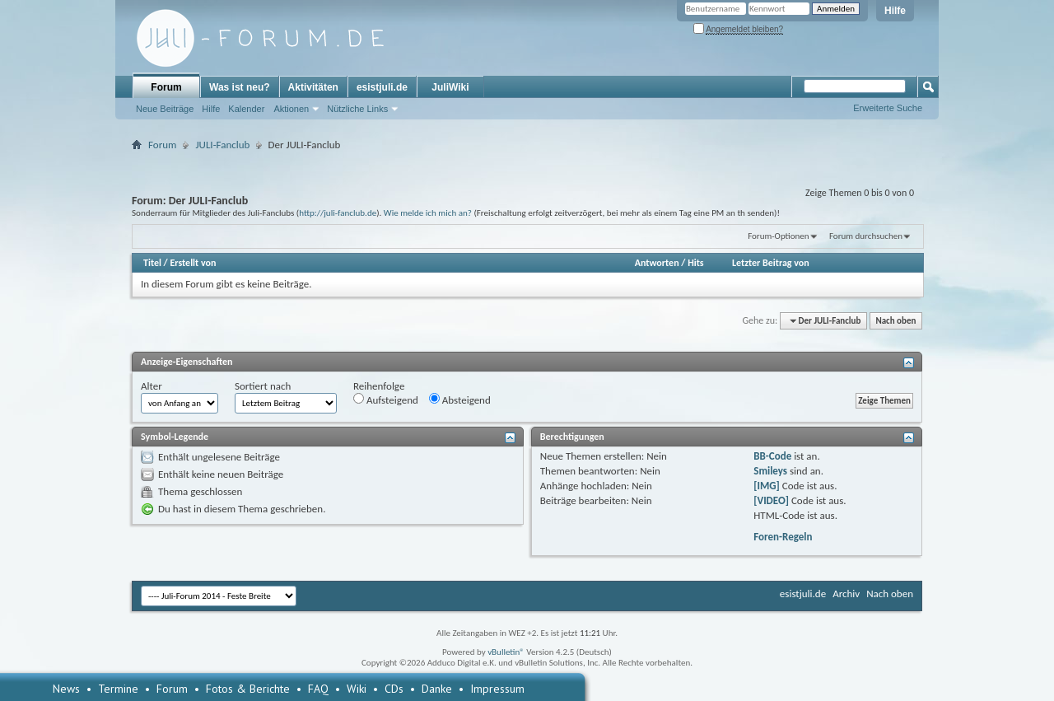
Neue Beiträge (165, 109)
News (66, 688)
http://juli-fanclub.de (337, 212)
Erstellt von (193, 263)
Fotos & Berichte (248, 688)
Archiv (846, 593)
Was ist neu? (239, 87)
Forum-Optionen (778, 236)
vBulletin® (506, 652)
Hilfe (895, 10)
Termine (118, 688)
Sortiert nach (263, 386)
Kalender (246, 109)
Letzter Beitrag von (770, 263)
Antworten (657, 263)
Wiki (356, 688)
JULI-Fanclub (222, 144)
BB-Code (772, 456)
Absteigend (460, 399)
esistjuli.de (382, 87)
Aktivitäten (313, 87)
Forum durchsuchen (865, 236)
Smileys (770, 471)
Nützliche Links (357, 109)
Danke (437, 688)
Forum (166, 87)
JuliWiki (450, 87)
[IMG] (766, 485)
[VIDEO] (771, 500)
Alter (151, 386)
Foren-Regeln (782, 536)
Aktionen (291, 109)
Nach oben (895, 320)
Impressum (497, 688)
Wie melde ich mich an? (428, 212)
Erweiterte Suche (887, 108)
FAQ (318, 688)
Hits (695, 263)
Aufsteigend (385, 399)
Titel (152, 263)
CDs (394, 688)
